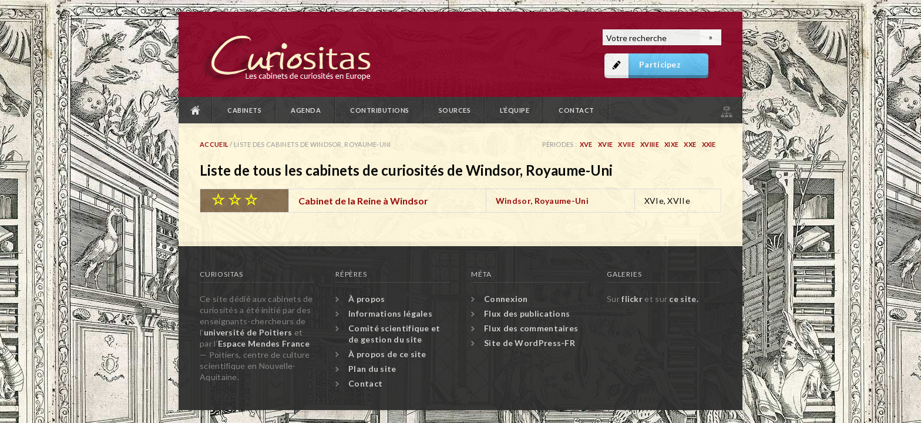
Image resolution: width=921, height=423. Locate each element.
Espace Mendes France (264, 343)
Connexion (506, 299)
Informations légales (390, 313)
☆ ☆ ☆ (234, 199)
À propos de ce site (387, 354)
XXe (690, 144)
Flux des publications (527, 313)
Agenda (306, 110)
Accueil (196, 110)
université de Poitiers (248, 332)
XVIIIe (649, 144)
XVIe (605, 144)
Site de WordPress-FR (529, 343)
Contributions (379, 110)
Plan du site (725, 110)
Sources (455, 110)
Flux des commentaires (531, 328)
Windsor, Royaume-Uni (542, 201)
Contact (576, 110)
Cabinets (244, 110)
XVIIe (626, 144)
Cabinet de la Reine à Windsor (363, 200)
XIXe (671, 144)
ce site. (683, 299)
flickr (632, 299)
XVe (586, 144)
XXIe (709, 144)
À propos (366, 299)
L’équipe (514, 110)
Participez (660, 64)
